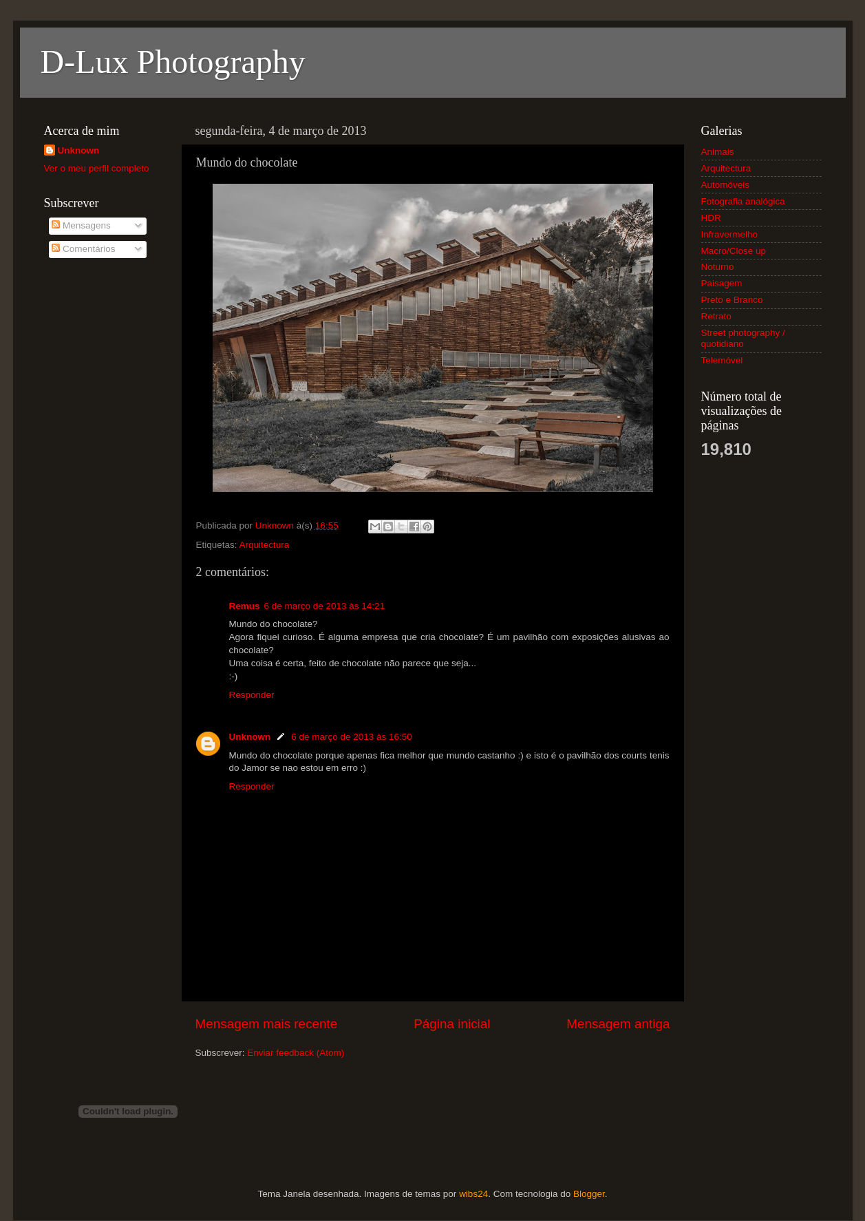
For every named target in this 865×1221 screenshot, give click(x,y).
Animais (717, 152)
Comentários (83, 249)
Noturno (717, 267)
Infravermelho (729, 234)
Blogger (589, 1194)
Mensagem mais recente (266, 1024)
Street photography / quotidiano (743, 338)
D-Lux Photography (173, 61)
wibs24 (473, 1194)
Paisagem (722, 283)
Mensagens (81, 225)
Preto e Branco (732, 300)
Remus (244, 606)
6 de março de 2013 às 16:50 (351, 737)
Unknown (250, 737)
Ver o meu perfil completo (96, 168)
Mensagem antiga (618, 1024)
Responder (252, 695)
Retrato (716, 316)
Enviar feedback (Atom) (295, 1053)
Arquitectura (264, 545)
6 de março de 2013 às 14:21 (324, 606)
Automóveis (725, 185)
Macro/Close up (734, 251)
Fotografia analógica (743, 201)
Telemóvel (722, 360)
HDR (711, 218)
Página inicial (452, 1024)
